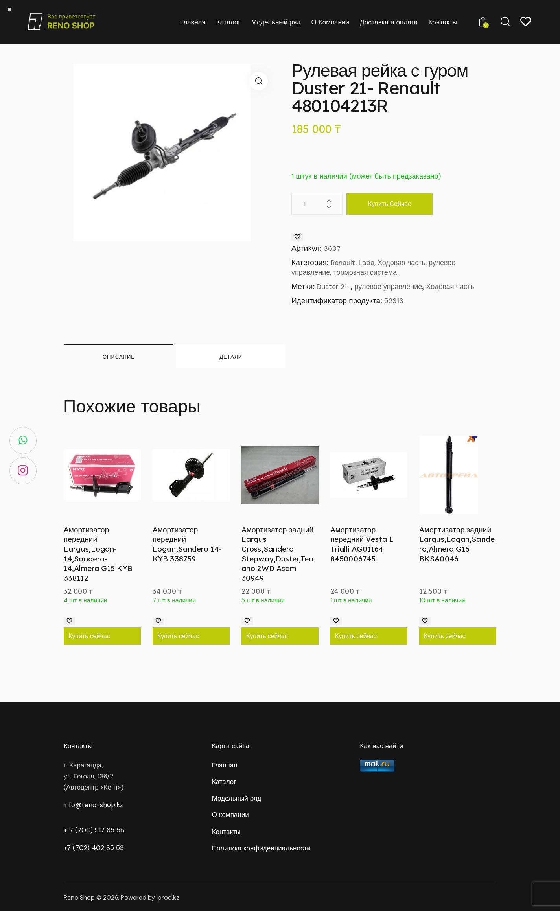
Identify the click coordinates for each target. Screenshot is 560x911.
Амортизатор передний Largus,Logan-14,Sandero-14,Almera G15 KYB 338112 (98, 554)
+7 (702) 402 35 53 (94, 847)
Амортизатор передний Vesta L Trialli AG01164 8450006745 (362, 544)
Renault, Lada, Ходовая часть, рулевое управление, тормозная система (373, 268)
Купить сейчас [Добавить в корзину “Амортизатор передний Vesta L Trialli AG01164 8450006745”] (356, 636)
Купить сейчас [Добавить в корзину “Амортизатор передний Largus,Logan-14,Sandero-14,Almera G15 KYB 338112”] (89, 636)
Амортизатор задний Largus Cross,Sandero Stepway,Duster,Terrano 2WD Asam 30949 (277, 554)
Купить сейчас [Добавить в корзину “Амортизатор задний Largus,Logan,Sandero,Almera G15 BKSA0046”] (445, 636)
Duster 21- (333, 286)
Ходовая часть (450, 286)
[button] (258, 81)
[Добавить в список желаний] (297, 237)
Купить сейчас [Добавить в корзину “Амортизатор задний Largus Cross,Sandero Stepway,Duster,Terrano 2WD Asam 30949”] (267, 636)
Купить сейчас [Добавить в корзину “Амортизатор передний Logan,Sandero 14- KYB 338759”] (178, 636)
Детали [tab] (230, 356)
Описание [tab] (119, 356)
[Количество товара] (317, 204)
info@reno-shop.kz (93, 805)
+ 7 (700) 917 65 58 (94, 830)
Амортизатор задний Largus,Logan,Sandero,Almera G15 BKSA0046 (457, 544)
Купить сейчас (389, 204)
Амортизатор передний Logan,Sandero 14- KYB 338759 (187, 544)
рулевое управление (388, 286)
